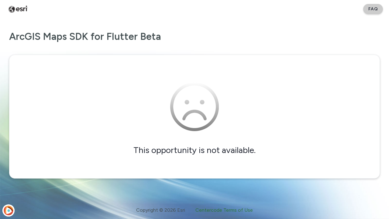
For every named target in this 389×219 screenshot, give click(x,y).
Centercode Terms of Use (224, 210)
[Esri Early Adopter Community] (18, 9)
